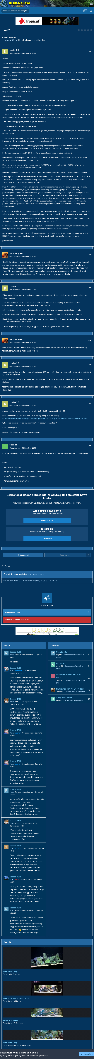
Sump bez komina (64, 698)
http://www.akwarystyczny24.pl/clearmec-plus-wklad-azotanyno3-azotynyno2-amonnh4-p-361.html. (45, 418)
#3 (90, 288)
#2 (90, 254)
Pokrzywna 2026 (12, 612)
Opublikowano (22, 53)
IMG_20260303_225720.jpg (16, 998)
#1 (90, 51)
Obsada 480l (15, 652)
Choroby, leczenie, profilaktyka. (31, 40)
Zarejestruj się (47, 520)
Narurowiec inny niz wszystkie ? (70, 689)
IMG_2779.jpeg (10, 971)
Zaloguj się (47, 538)
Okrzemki (60, 663)
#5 (90, 364)
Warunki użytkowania (39, 1055)
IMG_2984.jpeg (10, 1042)
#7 (90, 446)
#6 (90, 403)
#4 (89, 340)
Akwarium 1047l (10, 1020)
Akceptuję (87, 1054)
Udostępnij (23, 555)
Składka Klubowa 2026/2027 (18, 620)
